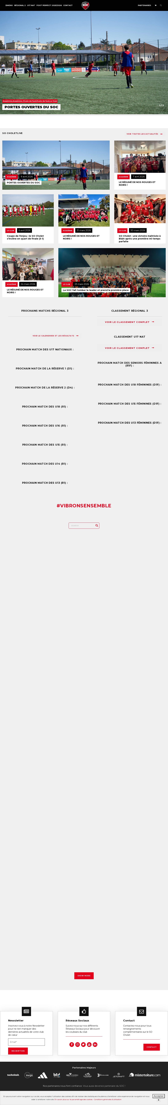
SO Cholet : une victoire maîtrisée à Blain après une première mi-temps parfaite (140, 239)
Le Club (10, 231)
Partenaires (144, 5)
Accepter (159, 1096)
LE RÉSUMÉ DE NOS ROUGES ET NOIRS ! (137, 183)
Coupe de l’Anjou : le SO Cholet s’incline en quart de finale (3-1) (25, 237)
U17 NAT (31, 5)
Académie (11, 177)
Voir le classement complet (129, 322)
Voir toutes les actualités (144, 134)
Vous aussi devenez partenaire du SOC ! (104, 1080)
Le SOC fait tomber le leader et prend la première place (96, 290)
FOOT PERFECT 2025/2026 (49, 5)
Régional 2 (20, 5)
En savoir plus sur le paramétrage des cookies (73, 1099)
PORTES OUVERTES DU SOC (23, 182)
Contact (68, 5)
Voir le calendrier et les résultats (55, 336)
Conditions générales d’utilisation (107, 1099)
